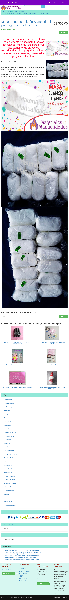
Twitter (21, 582)
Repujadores (7, 421)
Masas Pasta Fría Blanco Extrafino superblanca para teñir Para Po (23, 552)
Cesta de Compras (8, 524)
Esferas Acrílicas (8, 487)
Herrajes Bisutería (9, 490)
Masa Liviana (7, 494)
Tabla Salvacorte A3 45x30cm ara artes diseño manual (17, 387)
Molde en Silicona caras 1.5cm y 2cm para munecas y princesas (51, 365)
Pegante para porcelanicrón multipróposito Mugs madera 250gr (52, 387)
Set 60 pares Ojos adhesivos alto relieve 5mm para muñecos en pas (17, 365)
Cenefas (6, 418)
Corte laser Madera (9, 458)
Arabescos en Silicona (10, 483)
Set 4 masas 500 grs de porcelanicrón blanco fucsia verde (20, 557)
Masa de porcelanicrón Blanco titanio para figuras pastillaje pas (22, 550)
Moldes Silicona (8, 443)
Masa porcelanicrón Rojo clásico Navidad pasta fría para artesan (22, 554)
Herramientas (7, 439)
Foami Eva (7, 461)
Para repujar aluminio (10, 505)
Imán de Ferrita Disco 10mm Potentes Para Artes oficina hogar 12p (17, 343)
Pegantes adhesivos (9, 479)
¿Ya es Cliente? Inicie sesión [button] (9, 573)
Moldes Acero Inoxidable (10, 432)
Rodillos (6, 414)
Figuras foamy (8, 472)
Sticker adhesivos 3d (9, 501)
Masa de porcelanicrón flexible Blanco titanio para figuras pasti (22, 555)
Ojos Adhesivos (8, 465)
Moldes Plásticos (8, 399)
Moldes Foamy (8, 407)
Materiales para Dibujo (10, 498)
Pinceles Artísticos (9, 436)
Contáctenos (23, 577)
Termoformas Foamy (9, 447)
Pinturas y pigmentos (9, 476)
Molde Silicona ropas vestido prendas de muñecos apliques (51, 343)
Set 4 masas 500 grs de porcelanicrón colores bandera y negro (22, 559)
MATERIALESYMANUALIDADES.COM (21, 597)
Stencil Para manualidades (11, 454)
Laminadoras (7, 425)
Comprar (63, 32)
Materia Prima (8, 428)
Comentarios (6, 316)
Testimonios (23, 578)
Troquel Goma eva (9, 450)
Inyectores (7, 410)
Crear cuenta (6, 569)
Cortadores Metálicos (9, 403)
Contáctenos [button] (43, 583)
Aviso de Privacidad (25, 571)
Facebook (22, 580)
